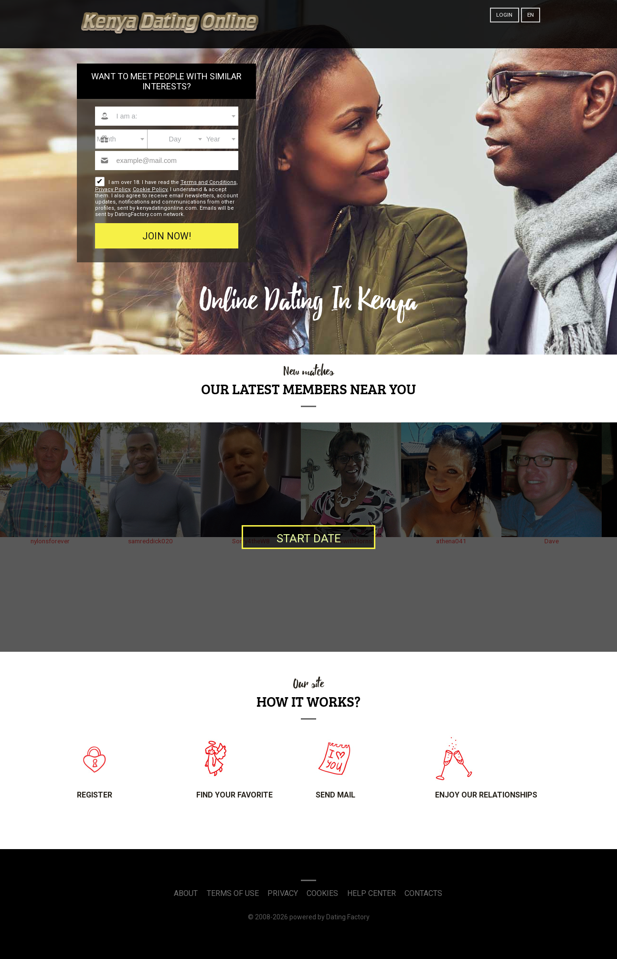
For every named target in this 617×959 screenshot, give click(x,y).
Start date (309, 538)
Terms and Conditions (208, 182)
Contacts (423, 893)
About (186, 893)
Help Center (371, 893)
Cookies (322, 893)
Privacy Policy (112, 189)
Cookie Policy (150, 189)
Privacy (282, 893)
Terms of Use (233, 893)
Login (504, 14)
